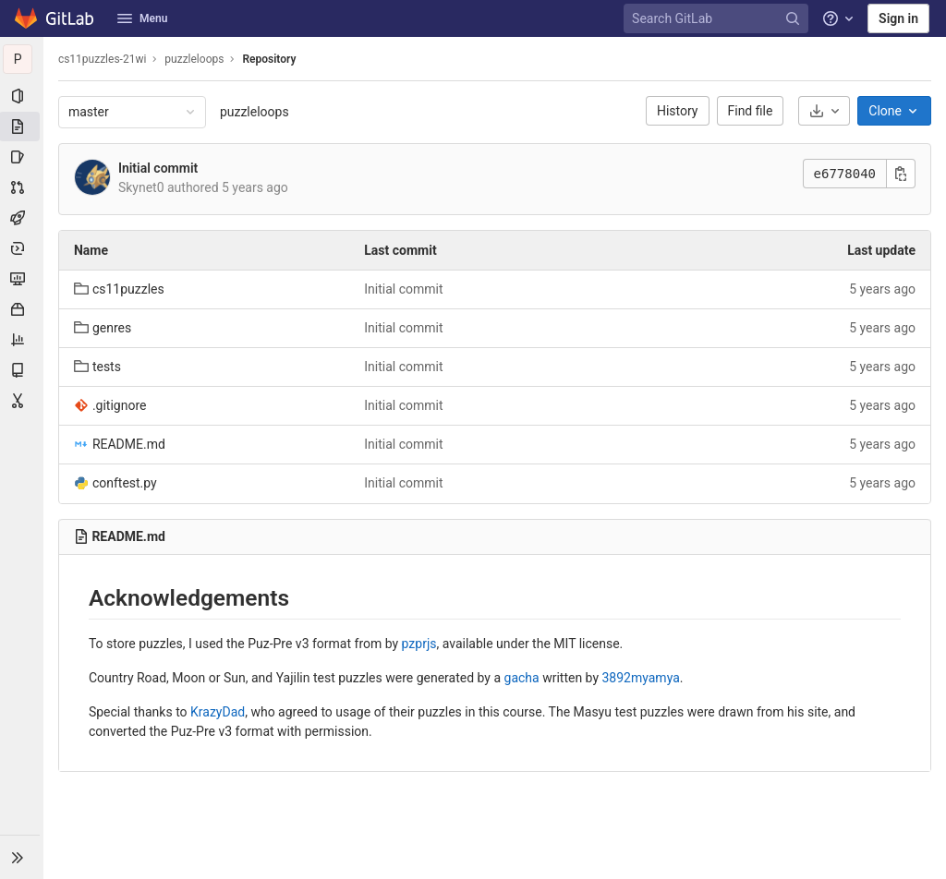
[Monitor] (22, 279)
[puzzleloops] (22, 59)
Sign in (898, 18)
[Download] (824, 111)
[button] (22, 857)
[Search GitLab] (719, 18)
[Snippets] (22, 400)
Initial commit (159, 168)
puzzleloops (255, 111)
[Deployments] (22, 248)
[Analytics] (22, 340)
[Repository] (22, 126)
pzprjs (420, 643)
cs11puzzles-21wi (103, 59)
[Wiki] (22, 370)
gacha (522, 677)
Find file (750, 110)
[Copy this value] (901, 173)
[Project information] (22, 96)
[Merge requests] (22, 187)
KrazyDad (218, 711)
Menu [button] (142, 18)
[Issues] (22, 157)
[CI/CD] (22, 218)
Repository (270, 59)
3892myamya (642, 677)
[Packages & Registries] (22, 309)
